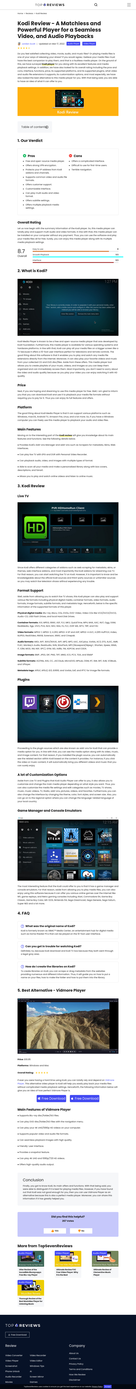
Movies (9, 1382)
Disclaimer (74, 1379)
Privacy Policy (97, 1386)
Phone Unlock (12, 1371)
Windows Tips (37, 1366)
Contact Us (75, 1358)
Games (33, 1382)
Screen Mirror (37, 1376)
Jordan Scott (28, 43)
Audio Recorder (13, 1376)
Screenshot (11, 1366)
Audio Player (73, 43)
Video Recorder (38, 1355)
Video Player (62, 1253)
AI (31, 1371)
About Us (73, 1353)
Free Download (17, 1334)
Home (20, 13)
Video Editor (36, 1360)
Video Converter (13, 1355)
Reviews (29, 13)
